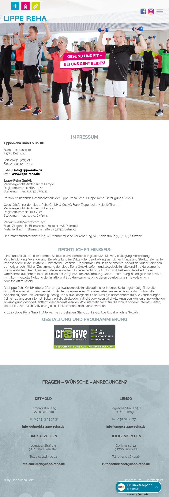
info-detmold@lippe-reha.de (43, 426)
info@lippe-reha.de (28, 170)
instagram (151, 11)
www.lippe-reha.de (26, 174)
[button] (138, 487)
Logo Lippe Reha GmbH (25, 11)
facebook (143, 11)
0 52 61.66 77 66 (128, 419)
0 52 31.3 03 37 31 (46, 419)
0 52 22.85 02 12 (46, 456)
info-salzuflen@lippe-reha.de (43, 464)
